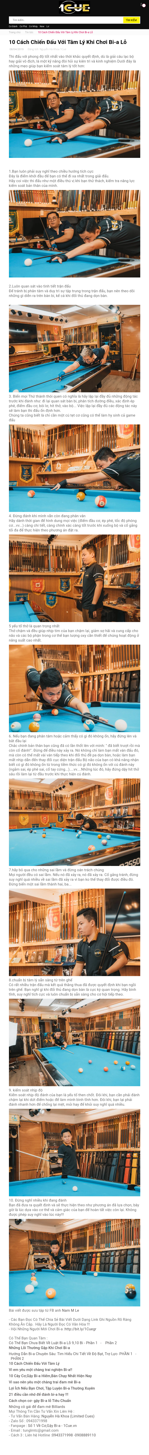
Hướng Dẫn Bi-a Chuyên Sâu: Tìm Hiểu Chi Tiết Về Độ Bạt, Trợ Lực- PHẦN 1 (71, 1354)
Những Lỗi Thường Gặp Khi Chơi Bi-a (39, 1348)
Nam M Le (70, 1310)
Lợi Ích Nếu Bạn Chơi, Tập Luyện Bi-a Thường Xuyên (52, 1388)
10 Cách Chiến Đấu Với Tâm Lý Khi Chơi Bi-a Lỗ (68, 42)
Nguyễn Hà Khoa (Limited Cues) (67, 1416)
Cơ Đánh (13, 26)
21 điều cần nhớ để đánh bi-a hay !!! (38, 1394)
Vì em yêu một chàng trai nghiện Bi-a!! (40, 1369)
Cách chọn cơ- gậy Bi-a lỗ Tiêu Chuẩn (40, 1400)
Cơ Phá (23, 26)
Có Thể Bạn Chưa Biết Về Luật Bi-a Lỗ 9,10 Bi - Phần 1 (53, 1343)
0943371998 (62, 1435)
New (42, 26)
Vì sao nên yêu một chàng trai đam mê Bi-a (45, 1382)
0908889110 (85, 1435)
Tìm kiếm (131, 20)
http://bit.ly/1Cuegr (80, 1329)
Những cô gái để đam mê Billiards (37, 1407)
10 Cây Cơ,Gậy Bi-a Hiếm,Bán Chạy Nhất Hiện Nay (50, 1376)
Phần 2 (111, 1343)
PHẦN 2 (17, 1358)
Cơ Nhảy (33, 26)
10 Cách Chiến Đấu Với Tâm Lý (34, 1363)
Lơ (48, 26)
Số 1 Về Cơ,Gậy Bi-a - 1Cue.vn (52, 1425)
